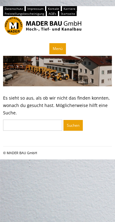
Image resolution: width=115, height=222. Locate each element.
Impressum (35, 8)
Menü (58, 48)
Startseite (68, 13)
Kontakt (53, 8)
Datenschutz (14, 8)
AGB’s (52, 13)
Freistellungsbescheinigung (24, 13)
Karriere (69, 8)
